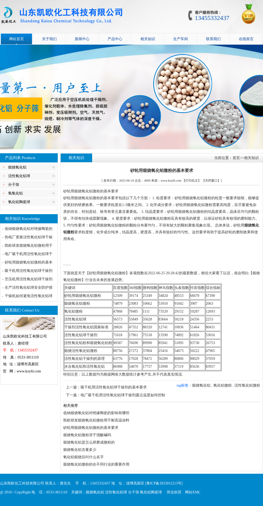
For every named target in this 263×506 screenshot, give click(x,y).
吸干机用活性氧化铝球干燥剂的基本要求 (114, 387)
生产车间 (180, 39)
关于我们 (49, 39)
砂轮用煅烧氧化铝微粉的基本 (28, 262)
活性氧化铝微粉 (247, 385)
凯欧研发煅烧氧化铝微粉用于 (28, 245)
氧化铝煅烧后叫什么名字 (83, 457)
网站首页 (16, 39)
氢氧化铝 (15, 193)
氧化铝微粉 (222, 385)
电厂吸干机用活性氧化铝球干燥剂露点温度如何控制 (123, 395)
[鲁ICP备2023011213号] (164, 483)
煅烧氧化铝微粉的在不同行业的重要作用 (96, 464)
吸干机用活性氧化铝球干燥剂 (28, 271)
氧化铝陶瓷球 (19, 202)
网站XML (193, 492)
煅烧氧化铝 (17, 167)
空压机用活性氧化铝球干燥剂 (28, 279)
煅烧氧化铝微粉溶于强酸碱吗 (87, 435)
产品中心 (115, 39)
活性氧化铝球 (19, 176)
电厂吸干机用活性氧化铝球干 (28, 254)
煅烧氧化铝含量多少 (79, 450)
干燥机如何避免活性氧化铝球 (28, 296)
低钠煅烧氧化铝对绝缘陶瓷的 (28, 229)
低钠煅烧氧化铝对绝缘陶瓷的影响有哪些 (96, 413)
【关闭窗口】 (211, 180)
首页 (236, 158)
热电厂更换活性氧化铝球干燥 (28, 237)
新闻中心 (82, 39)
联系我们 (213, 39)
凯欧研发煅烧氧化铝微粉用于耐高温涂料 (96, 420)
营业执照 (174, 492)
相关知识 (147, 39)
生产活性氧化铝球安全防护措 (28, 287)
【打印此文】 (191, 180)
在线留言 (246, 39)
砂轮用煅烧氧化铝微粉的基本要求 (90, 428)
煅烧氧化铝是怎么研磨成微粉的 (89, 442)
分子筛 (13, 185)
